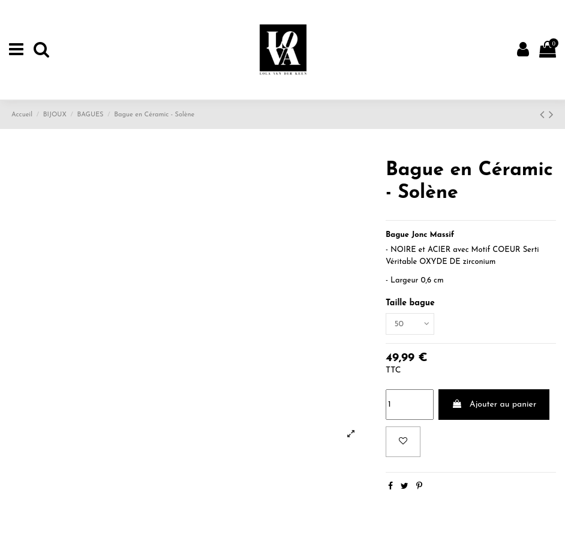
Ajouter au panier (494, 405)
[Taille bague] (411, 324)
